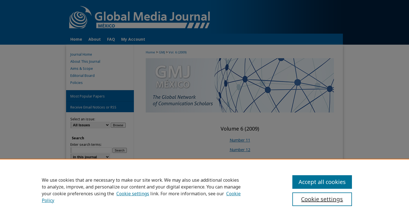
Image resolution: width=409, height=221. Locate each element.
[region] (204, 190)
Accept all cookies (322, 182)
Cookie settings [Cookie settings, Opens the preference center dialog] (322, 199)
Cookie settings (132, 193)
